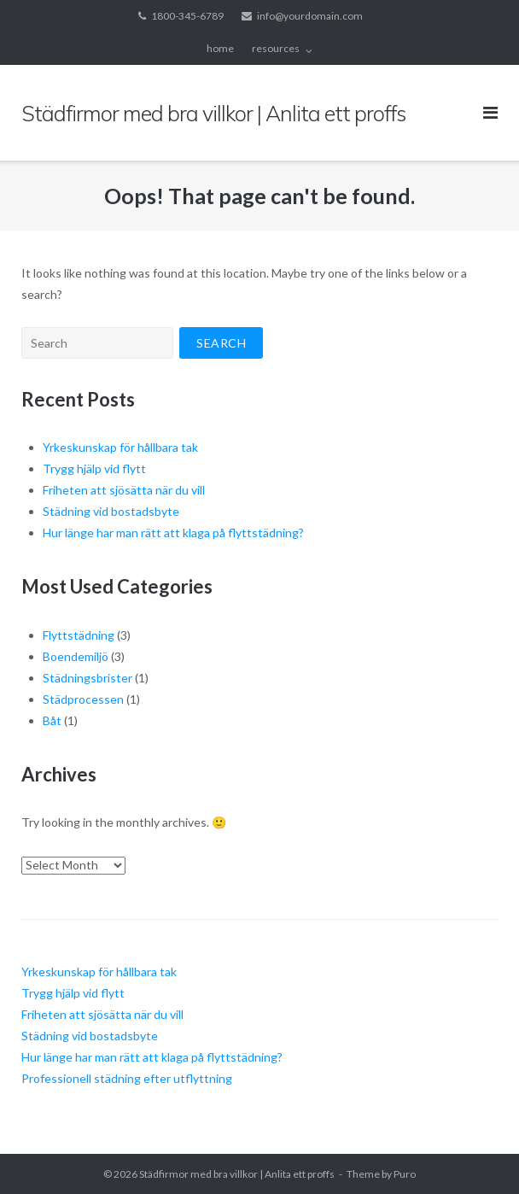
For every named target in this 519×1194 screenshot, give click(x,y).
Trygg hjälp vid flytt (94, 468)
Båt (52, 720)
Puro (405, 1174)
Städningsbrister (87, 677)
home (220, 48)
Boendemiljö (75, 656)
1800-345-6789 (187, 15)
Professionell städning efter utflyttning (126, 1078)
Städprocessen (83, 699)
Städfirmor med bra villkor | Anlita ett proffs (237, 1174)
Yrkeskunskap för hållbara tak (120, 447)
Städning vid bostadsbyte (111, 511)
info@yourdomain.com (310, 15)
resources (276, 48)
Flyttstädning (78, 635)
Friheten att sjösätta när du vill (124, 490)
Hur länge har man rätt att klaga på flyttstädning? (173, 532)
